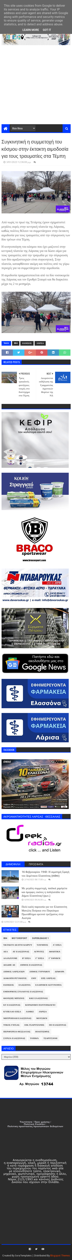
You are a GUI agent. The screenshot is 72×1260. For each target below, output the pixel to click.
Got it (47, 29)
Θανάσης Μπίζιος (14, 998)
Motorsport (19, 938)
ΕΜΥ (33, 978)
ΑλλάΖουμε (10, 958)
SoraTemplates (23, 1255)
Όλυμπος (42, 945)
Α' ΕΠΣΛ (57, 945)
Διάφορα (59, 971)
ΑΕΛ (5, 951)
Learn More (30, 29)
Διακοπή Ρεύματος (15, 978)
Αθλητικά (54, 951)
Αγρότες (39, 951)
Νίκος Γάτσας (11, 1025)
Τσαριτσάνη (50, 1038)
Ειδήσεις (27, 343)
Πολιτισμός (42, 1031)
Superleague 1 (40, 938)
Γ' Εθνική (54, 958)
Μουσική (41, 1018)
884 (15, 343)
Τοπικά (34, 1038)
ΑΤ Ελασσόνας (21, 951)
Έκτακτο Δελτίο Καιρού (17, 945)
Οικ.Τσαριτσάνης (34, 1025)
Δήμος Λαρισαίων (14, 971)
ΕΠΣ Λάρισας (48, 978)
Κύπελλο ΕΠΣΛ (12, 1011)
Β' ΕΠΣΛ (26, 958)
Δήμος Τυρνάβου (39, 971)
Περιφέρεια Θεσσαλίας (17, 1031)
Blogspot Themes (60, 1255)
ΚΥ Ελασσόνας (12, 1005)
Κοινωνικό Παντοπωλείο (40, 1005)
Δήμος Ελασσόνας (31, 965)
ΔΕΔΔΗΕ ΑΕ (9, 965)
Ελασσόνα (25, 985)
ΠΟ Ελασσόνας (57, 1025)
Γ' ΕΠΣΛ (40, 958)
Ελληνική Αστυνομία (48, 985)
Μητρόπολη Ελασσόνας (17, 1018)
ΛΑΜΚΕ (30, 1011)
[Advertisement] (36, 86)
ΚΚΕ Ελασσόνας (38, 998)
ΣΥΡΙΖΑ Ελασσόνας (14, 1038)
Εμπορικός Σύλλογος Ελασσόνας (23, 991)
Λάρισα (40, 343)
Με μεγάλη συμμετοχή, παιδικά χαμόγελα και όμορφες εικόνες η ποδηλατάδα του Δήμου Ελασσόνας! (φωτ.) (44, 892)
